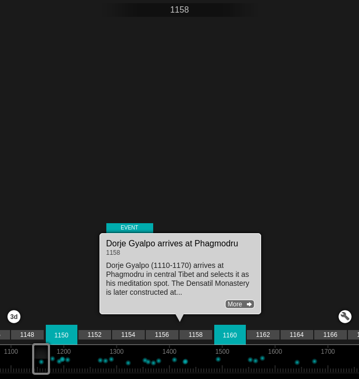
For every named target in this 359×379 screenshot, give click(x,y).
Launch (345, 316)
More (235, 304)
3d (13, 317)
